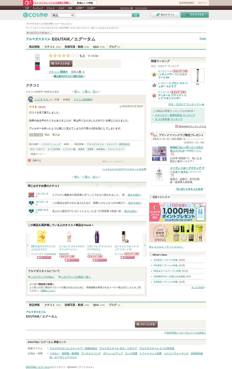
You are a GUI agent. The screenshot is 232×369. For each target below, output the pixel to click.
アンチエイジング (91, 353)
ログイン (202, 3)
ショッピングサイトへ (44, 257)
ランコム (119, 254)
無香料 (90, 149)
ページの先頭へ (186, 333)
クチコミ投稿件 (83, 99)
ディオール (163, 92)
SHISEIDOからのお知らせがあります (67, 256)
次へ (95, 91)
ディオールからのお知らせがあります (178, 92)
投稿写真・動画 (77, 46)
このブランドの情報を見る (39, 32)
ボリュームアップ (113, 353)
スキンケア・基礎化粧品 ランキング (175, 115)
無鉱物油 (100, 149)
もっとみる (197, 287)
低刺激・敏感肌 (70, 353)
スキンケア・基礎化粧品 (118, 144)
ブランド (50, 8)
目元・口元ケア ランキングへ (185, 104)
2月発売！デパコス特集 (166, 282)
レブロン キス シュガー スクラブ (173, 85)
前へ (77, 91)
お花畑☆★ (41, 210)
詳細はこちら (47, 290)
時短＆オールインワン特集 (167, 271)
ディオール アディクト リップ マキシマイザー (172, 97)
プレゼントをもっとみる (189, 189)
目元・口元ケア (37, 149)
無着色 (81, 149)
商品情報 (34, 46)
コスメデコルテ (94, 254)
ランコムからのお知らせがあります (131, 254)
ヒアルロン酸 (69, 149)
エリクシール (165, 71)
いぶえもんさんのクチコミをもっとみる (123, 169)
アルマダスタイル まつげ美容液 (157, 348)
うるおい (55, 353)
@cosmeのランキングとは (192, 126)
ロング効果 (131, 353)
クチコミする (61, 63)
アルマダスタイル (38, 39)
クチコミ (52, 46)
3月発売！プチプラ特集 (166, 260)
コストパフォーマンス (176, 353)
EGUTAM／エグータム (74, 39)
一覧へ (86, 91)
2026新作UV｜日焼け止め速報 (169, 276)
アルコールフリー (116, 149)
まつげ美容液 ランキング (169, 119)
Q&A (70, 8)
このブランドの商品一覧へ (76, 277)
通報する (34, 160)
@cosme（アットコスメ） (81, 367)
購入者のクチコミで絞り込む (68, 76)
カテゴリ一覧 (126, 8)
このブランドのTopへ (43, 277)
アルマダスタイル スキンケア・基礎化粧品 (73, 348)
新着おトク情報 (85, 3)
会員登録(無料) (186, 3)
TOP (27, 8)
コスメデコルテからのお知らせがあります (95, 256)
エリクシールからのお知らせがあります (180, 71)
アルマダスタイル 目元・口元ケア (118, 348)
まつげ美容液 (54, 149)
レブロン (162, 83)
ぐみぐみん (41, 193)
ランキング (38, 8)
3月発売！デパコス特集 (166, 265)
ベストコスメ (141, 8)
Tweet (202, 38)
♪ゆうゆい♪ (41, 202)
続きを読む (134, 194)
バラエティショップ (51, 144)
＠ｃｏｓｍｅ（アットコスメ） (166, 246)
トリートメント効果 (151, 353)
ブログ (61, 8)
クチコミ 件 (58, 72)
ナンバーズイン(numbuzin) (43, 254)
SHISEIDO (64, 254)
